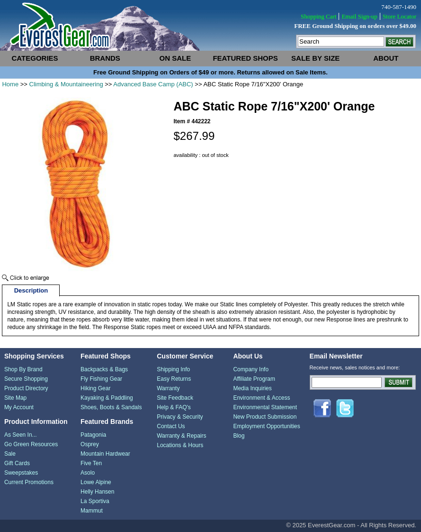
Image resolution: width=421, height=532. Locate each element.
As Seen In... (20, 434)
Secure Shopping (26, 379)
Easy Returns (174, 379)
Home (10, 84)
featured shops (245, 58)
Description (31, 290)
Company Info (251, 369)
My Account (19, 407)
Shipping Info (173, 369)
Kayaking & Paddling (107, 397)
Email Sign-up (359, 16)
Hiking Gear (95, 388)
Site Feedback (175, 397)
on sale (175, 58)
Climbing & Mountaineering (66, 84)
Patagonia (93, 434)
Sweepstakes (21, 472)
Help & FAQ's (174, 407)
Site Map (15, 397)
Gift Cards (17, 463)
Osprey (90, 444)
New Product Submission (264, 416)
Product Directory (26, 388)
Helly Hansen (97, 491)
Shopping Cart (318, 16)
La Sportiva (95, 501)
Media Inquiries (252, 388)
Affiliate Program (254, 379)
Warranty (168, 388)
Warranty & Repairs (181, 435)
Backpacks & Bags (104, 369)
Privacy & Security (180, 416)
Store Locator (399, 16)
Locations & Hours (180, 445)
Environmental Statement (265, 407)
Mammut (92, 510)
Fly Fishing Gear (101, 379)
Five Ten (91, 463)
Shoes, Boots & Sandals (111, 407)
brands (105, 58)
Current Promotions (29, 482)
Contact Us (171, 426)
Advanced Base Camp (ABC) (153, 84)
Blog (238, 435)
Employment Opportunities (266, 426)
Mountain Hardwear (105, 453)
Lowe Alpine (96, 482)
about (385, 58)
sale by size (315, 58)
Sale (10, 453)
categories (35, 58)
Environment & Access (261, 397)
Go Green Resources (31, 444)
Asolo (88, 472)
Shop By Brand (23, 369)
